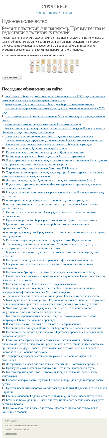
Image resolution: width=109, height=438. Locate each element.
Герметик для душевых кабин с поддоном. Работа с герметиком (45, 156)
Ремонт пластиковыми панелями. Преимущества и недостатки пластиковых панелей (53, 30)
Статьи (67, 12)
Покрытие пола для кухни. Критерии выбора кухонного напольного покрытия (53, 328)
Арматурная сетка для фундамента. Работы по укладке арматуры (47, 200)
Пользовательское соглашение (26, 425)
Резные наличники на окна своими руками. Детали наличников (45, 152)
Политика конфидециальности (17, 429)
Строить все (54, 6)
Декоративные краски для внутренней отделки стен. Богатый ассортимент (52, 364)
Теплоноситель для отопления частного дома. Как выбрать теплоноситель (52, 296)
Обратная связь (11, 434)
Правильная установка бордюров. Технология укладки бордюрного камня (52, 220)
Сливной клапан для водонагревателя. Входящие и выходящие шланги (49, 136)
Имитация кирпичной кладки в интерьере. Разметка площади (43, 124)
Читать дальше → (12, 77)
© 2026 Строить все (12, 421)
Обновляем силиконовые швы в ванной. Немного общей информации (48, 144)
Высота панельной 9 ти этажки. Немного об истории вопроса (44, 324)
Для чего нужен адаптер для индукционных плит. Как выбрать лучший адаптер (53, 140)
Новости (54, 12)
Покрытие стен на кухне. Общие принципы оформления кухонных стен (50, 260)
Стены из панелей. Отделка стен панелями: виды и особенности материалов (54, 396)
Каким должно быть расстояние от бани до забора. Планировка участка (49, 104)
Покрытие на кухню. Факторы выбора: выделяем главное (41, 284)
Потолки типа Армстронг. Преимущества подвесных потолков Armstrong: (51, 272)
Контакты (8, 425)
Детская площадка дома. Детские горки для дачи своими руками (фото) (50, 180)
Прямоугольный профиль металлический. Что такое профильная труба (51, 368)
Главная (41, 12)
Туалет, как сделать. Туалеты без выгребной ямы (36, 148)
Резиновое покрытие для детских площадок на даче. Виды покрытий (48, 240)
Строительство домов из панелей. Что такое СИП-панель (41, 168)
